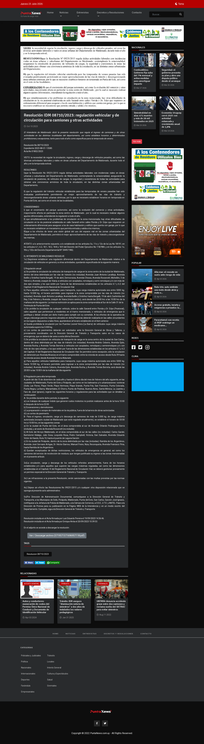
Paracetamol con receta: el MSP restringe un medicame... (166, 322)
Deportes (25, 679)
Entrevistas (83, 14)
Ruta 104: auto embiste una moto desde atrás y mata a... (166, 290)
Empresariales (27, 692)
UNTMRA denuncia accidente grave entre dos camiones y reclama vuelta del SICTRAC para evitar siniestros (111, 605)
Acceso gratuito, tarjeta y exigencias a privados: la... (167, 306)
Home (50, 12)
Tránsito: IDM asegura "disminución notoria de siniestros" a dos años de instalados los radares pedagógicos (72, 607)
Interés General (31, 584)
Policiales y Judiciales (31, 655)
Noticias (63, 14)
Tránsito (65, 584)
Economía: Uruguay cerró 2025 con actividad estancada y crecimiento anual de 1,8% (171, 119)
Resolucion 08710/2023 (38, 554)
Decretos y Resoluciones (110, 14)
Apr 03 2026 (162, 279)
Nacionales (26, 667)
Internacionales (28, 673)
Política (24, 661)
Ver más (137, 141)
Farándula (25, 686)
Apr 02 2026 (162, 312)
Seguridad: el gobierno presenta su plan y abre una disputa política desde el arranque (171, 75)
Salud (49, 679)
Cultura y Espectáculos (57, 673)
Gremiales (102, 584)
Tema (181, 3)
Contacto (137, 12)
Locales (50, 661)
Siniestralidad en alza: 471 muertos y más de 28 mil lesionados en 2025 (144, 117)
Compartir (53, 562)
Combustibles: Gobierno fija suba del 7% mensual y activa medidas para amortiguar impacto (143, 76)
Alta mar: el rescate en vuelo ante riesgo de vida (167, 273)
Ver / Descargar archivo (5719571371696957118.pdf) (56, 535)
